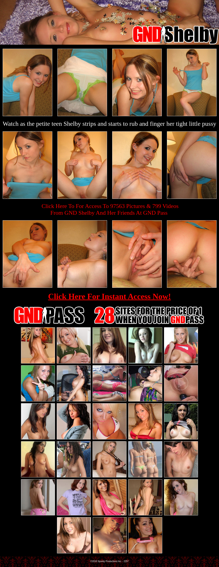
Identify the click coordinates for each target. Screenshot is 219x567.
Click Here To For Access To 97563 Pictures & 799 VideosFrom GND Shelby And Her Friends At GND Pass (110, 209)
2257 (126, 561)
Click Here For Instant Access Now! (109, 296)
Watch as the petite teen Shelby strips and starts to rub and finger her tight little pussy (109, 123)
